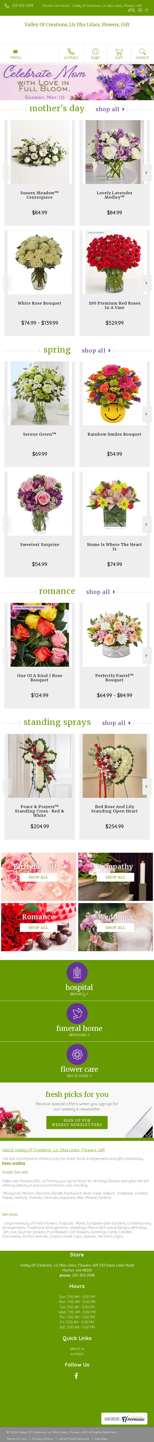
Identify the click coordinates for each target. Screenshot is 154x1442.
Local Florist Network (73, 1439)
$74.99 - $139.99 (39, 322)
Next (147, 173)
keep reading (13, 1163)
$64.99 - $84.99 (114, 695)
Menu (15, 57)
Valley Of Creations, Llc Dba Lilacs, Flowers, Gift (77, 24)
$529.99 (115, 322)
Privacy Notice (42, 1439)
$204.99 (40, 826)
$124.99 (39, 695)
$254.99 (114, 826)
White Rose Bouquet (40, 303)
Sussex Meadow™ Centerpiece (39, 195)
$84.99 (39, 212)
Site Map (101, 1439)
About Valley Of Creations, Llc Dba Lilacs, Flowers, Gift (53, 1150)
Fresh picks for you (77, 1101)
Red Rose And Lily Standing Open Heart (114, 809)
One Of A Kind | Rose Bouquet (39, 677)
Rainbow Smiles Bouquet (114, 434)
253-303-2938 (22, 5)
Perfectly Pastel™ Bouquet (114, 677)
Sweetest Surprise (39, 544)
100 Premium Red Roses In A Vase (115, 305)
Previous (7, 173)
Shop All (108, 109)
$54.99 (114, 454)
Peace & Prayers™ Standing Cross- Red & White (39, 811)
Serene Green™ (39, 434)
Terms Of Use (16, 1439)
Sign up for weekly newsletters (77, 1122)
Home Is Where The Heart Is (114, 546)
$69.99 (39, 454)
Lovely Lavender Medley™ (114, 195)
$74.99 (114, 564)
